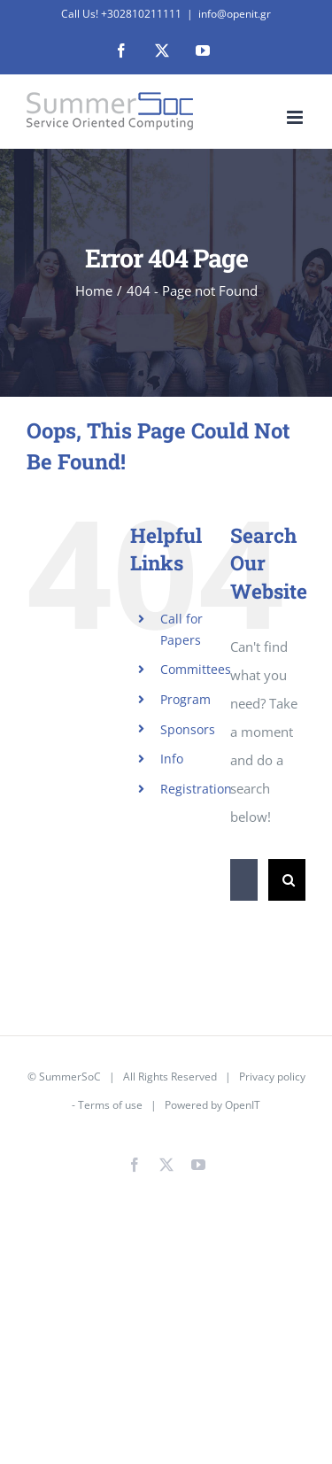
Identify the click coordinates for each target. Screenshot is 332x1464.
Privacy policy (272, 1076)
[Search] (289, 880)
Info (171, 758)
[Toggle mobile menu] (296, 117)
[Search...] (244, 880)
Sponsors (187, 729)
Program (185, 699)
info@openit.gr (234, 13)
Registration (196, 788)
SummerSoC (70, 1076)
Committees (195, 669)
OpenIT (242, 1104)
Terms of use (110, 1104)
